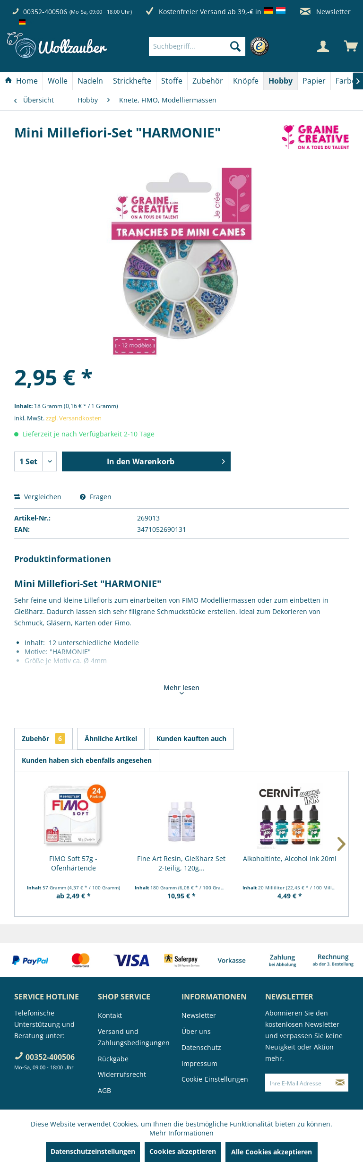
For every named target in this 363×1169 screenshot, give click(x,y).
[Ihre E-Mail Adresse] (298, 1083)
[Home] (21, 81)
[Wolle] (57, 81)
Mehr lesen (181, 688)
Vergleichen (37, 496)
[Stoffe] (171, 81)
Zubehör (43, 738)
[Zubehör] (208, 81)
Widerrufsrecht (122, 1074)
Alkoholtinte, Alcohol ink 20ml (290, 858)
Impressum (199, 1063)
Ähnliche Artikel (111, 738)
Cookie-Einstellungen (215, 1079)
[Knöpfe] (245, 81)
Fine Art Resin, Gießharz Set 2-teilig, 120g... (181, 863)
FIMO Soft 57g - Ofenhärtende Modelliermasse (73, 863)
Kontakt (110, 1015)
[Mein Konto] (322, 46)
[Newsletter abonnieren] (340, 1083)
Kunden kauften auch (191, 738)
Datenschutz (201, 1047)
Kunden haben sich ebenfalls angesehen (87, 760)
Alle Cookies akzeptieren (271, 1151)
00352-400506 (45, 11)
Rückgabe (113, 1058)
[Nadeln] (90, 81)
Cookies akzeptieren (182, 1151)
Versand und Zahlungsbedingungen (134, 1037)
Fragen (96, 496)
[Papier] (314, 81)
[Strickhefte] (132, 81)
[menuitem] (211, 46)
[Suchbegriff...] (197, 46)
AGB (104, 1090)
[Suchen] (235, 46)
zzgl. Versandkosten (74, 418)
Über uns (196, 1031)
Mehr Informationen (181, 1132)
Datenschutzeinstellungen (93, 1151)
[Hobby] (280, 81)
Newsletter (325, 11)
